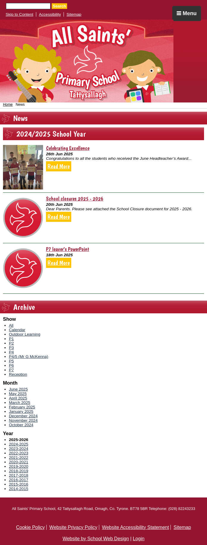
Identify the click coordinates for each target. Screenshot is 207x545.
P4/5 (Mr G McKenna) (28, 356)
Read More (59, 166)
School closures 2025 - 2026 (74, 198)
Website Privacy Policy (73, 527)
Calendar (17, 330)
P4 (11, 352)
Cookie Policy (30, 527)
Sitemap (74, 14)
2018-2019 (18, 471)
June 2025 (18, 389)
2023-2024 (18, 448)
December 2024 (23, 416)
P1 (11, 339)
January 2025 (21, 411)
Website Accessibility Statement (135, 527)
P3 (11, 347)
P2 (11, 343)
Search (59, 6)
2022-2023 (18, 453)
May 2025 (18, 393)
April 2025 (18, 398)
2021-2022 (18, 457)
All (11, 325)
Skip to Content (19, 14)
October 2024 (21, 425)
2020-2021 (18, 462)
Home (8, 104)
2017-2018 (18, 475)
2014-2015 (18, 488)
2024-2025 (18, 444)
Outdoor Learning (24, 334)
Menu (187, 13)
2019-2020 (18, 466)
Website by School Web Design (96, 538)
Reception (18, 374)
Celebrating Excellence (67, 148)
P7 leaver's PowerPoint (67, 249)
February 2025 (22, 407)
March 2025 (19, 402)
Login (138, 538)
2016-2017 (18, 480)
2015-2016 (18, 484)
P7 (11, 370)
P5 (11, 361)
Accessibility (50, 14)
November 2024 (23, 420)
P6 (11, 365)
